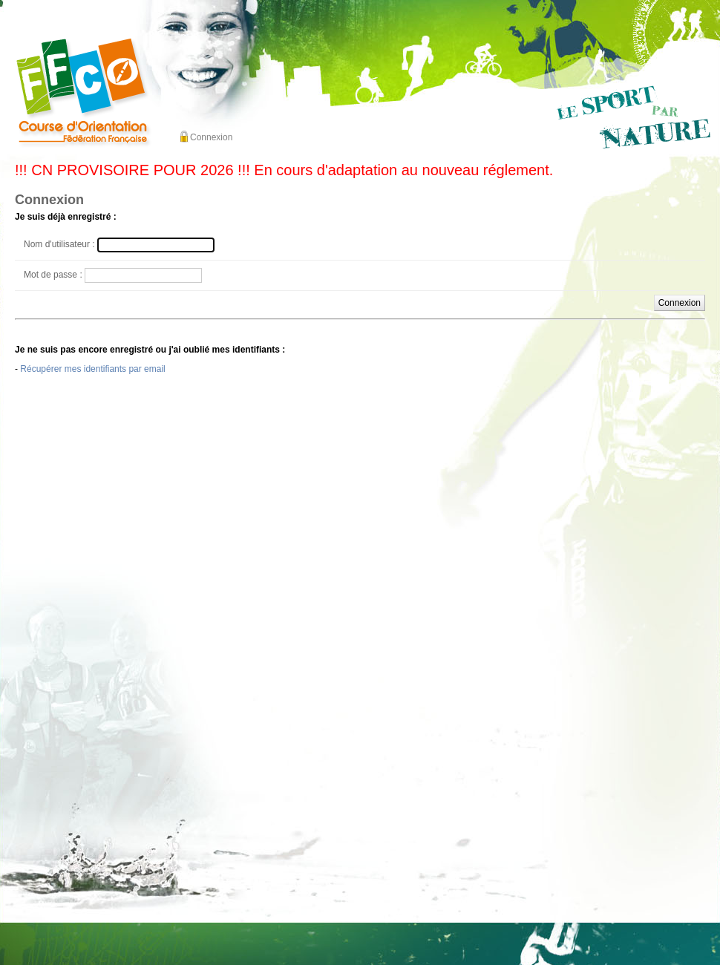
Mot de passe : (53, 274)
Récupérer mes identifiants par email (92, 369)
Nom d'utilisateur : (59, 244)
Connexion (211, 137)
